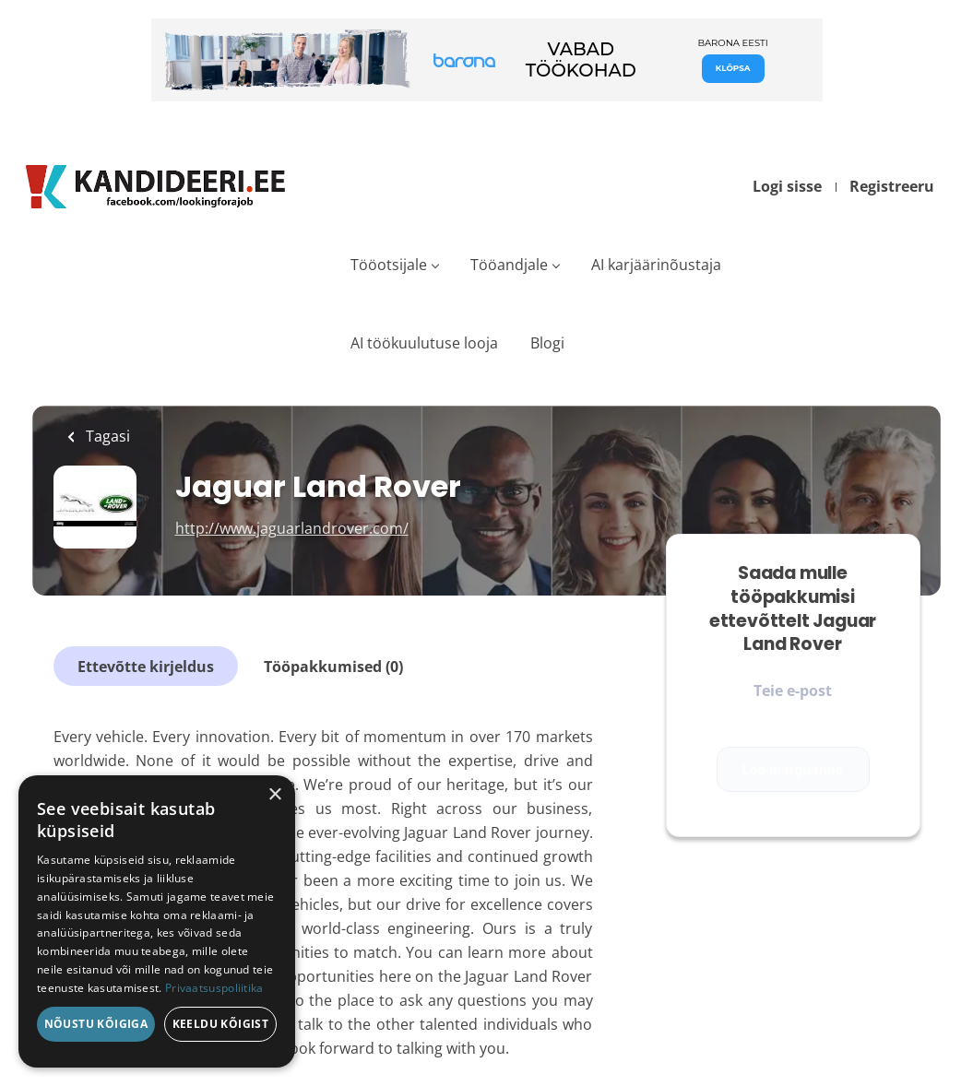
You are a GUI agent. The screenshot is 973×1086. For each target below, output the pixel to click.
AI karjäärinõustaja (656, 264)
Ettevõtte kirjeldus (145, 666)
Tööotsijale (388, 264)
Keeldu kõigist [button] (220, 1024)
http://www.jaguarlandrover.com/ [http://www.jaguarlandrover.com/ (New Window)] (292, 528)
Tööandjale (509, 264)
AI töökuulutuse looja (424, 343)
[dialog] (156, 921)
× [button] (274, 795)
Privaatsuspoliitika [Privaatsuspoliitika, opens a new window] (214, 988)
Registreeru (891, 186)
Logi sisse (787, 186)
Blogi (547, 343)
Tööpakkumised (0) (333, 666)
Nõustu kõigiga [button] (96, 1024)
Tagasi (106, 436)
